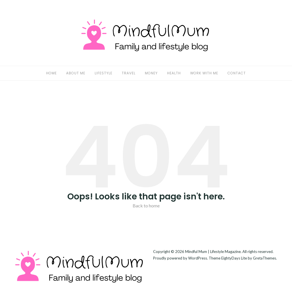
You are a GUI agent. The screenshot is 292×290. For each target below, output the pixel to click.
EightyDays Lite (234, 258)
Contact (237, 73)
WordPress (197, 258)
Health (174, 73)
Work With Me (204, 73)
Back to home (146, 205)
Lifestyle (103, 73)
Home (51, 73)
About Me (75, 73)
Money (151, 73)
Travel (128, 73)
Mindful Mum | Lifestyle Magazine (213, 251)
